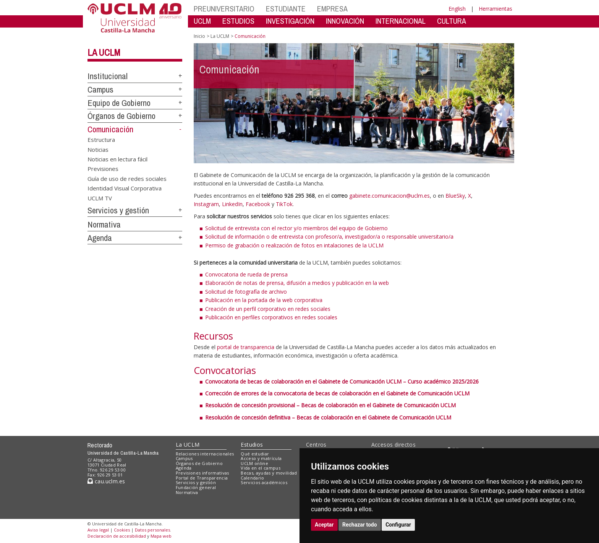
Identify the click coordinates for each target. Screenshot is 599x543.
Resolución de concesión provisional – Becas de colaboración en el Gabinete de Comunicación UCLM (330, 405)
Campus (100, 89)
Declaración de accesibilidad (116, 536)
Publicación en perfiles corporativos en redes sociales (271, 317)
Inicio (199, 36)
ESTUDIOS (238, 21)
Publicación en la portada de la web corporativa (263, 300)
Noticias (97, 149)
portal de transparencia (245, 347)
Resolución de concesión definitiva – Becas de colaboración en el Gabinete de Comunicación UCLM (328, 417)
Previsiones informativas (202, 473)
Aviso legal (98, 530)
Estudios (252, 444)
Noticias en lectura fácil (117, 159)
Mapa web (161, 536)
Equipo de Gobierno (119, 103)
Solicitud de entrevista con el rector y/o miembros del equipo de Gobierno (296, 228)
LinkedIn (232, 204)
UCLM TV (99, 198)
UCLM (202, 21)
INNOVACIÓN (345, 21)
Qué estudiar (255, 454)
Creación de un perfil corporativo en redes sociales (267, 308)
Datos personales (152, 530)
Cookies (122, 530)
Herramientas (495, 8)
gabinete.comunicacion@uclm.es (389, 195)
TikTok (284, 204)
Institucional (107, 76)
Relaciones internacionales (205, 454)
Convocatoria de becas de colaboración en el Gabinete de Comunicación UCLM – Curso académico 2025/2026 (342, 381)
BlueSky (455, 195)
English (457, 8)
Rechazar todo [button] (359, 525)
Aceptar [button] (324, 525)
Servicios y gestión (118, 210)
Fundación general (196, 487)
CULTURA (451, 21)
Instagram (206, 204)
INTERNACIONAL (401, 21)
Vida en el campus (260, 468)
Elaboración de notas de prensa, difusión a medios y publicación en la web (297, 282)
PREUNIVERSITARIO (224, 8)
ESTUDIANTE (286, 8)
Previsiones (102, 168)
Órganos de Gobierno (121, 116)
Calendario (252, 478)
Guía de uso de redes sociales (127, 178)
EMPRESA (332, 8)
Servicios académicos (264, 482)
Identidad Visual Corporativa (124, 188)
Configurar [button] (398, 525)
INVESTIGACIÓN (290, 21)
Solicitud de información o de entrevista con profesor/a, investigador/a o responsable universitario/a (329, 236)
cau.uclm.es (106, 481)
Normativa (104, 224)
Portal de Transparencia (202, 478)
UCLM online (254, 463)
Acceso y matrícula (261, 458)
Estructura (101, 139)
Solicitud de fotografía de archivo (246, 291)
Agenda (99, 238)
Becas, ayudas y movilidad (269, 473)
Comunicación (110, 129)
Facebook (258, 204)
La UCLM (103, 52)
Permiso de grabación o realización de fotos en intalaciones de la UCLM (294, 245)
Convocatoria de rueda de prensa (246, 274)
